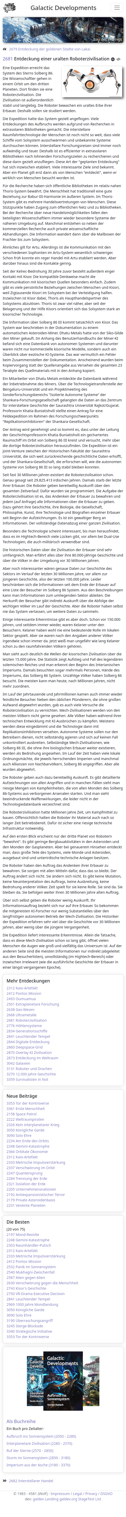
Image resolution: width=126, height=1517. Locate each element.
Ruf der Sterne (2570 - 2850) (30, 1450)
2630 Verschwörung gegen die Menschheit (42, 1282)
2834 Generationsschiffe (27, 1031)
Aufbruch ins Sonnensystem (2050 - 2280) (41, 1436)
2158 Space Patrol (22, 1114)
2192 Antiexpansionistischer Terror (36, 1194)
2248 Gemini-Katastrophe (28, 1146)
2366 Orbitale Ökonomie (27, 1151)
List (98, 1499)
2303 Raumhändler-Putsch (29, 1245)
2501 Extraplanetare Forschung (33, 1004)
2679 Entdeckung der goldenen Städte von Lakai (46, 49)
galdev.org (68, 1499)
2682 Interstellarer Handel (28, 1480)
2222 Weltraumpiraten (25, 1119)
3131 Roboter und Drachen (29, 1068)
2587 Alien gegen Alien (26, 1277)
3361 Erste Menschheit (26, 1108)
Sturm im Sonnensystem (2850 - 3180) (38, 1457)
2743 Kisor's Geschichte (26, 1288)
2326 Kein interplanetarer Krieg (33, 1124)
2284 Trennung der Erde (27, 1178)
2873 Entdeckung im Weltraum (32, 1057)
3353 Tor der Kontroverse (28, 1103)
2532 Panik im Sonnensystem (31, 1266)
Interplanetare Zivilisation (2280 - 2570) (39, 1443)
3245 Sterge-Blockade (25, 1325)
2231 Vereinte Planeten (26, 1205)
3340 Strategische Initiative (29, 1331)
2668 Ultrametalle (22, 1014)
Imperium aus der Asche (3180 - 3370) (38, 1464)
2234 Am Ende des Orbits (28, 1140)
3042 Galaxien (18, 1063)
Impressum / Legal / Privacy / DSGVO (82, 1493)
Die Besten (18, 1222)
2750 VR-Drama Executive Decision (36, 1293)
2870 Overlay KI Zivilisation (29, 1052)
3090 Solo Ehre (19, 1135)
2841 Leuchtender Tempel (28, 1036)
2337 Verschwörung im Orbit (31, 1167)
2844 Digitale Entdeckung (28, 1041)
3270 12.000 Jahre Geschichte (31, 1074)
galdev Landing (45, 1499)
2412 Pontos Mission (24, 993)
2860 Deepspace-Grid (25, 1047)
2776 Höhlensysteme (24, 1025)
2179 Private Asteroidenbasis (31, 1200)
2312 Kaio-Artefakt (22, 988)
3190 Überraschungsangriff (30, 1320)
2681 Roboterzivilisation (27, 1020)
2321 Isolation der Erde (26, 1183)
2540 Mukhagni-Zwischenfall (31, 1272)
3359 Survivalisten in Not (27, 1079)
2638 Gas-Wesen (21, 1009)
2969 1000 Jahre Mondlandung (32, 1304)
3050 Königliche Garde (26, 1130)
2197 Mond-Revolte (23, 1234)
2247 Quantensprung (25, 1173)
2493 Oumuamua (21, 998)
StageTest (86, 1499)
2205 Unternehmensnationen (31, 1189)
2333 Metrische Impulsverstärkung (36, 1162)
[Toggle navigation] (117, 7)
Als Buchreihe (21, 1421)
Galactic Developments (63, 7)
